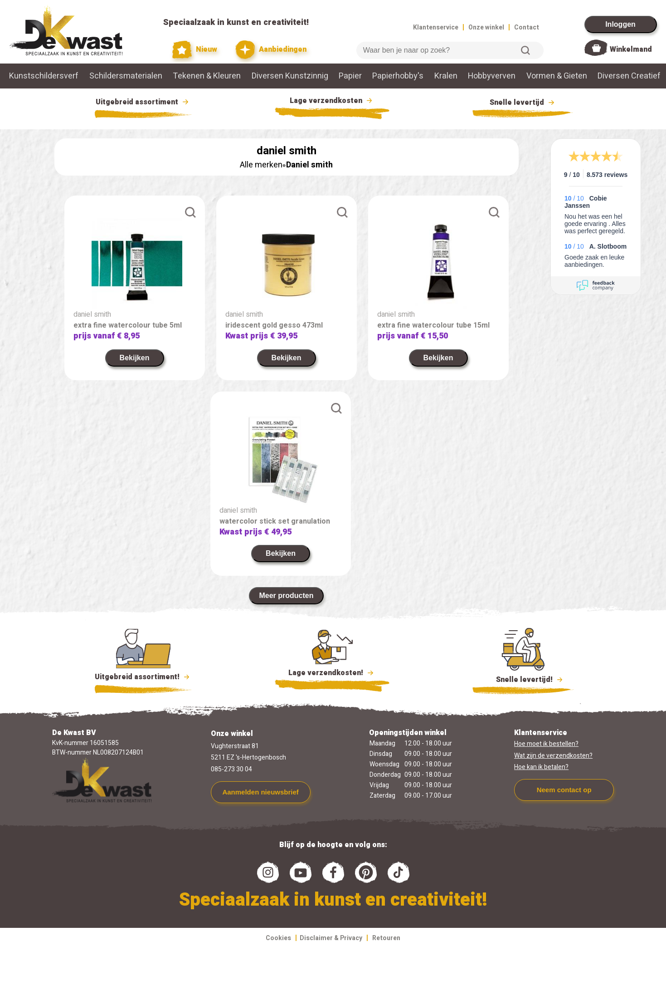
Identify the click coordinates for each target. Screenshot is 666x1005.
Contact (526, 27)
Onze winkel (486, 27)
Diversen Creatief (629, 76)
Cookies (278, 938)
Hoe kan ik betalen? (541, 767)
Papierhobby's (397, 76)
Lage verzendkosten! (332, 674)
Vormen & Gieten (556, 76)
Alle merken (261, 165)
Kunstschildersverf (43, 76)
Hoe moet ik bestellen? (546, 744)
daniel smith (92, 314)
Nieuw (195, 50)
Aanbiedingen (270, 49)
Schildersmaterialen (125, 76)
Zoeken (525, 50)
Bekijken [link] (135, 358)
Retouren (386, 938)
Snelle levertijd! (523, 678)
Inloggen (620, 24)
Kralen (445, 76)
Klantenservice (435, 27)
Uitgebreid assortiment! (143, 677)
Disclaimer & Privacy (331, 938)
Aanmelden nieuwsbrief (260, 792)
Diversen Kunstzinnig (290, 76)
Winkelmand (631, 49)
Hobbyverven (491, 76)
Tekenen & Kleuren (207, 76)
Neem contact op (564, 790)
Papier (350, 76)
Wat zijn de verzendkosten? (553, 755)
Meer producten (286, 595)
